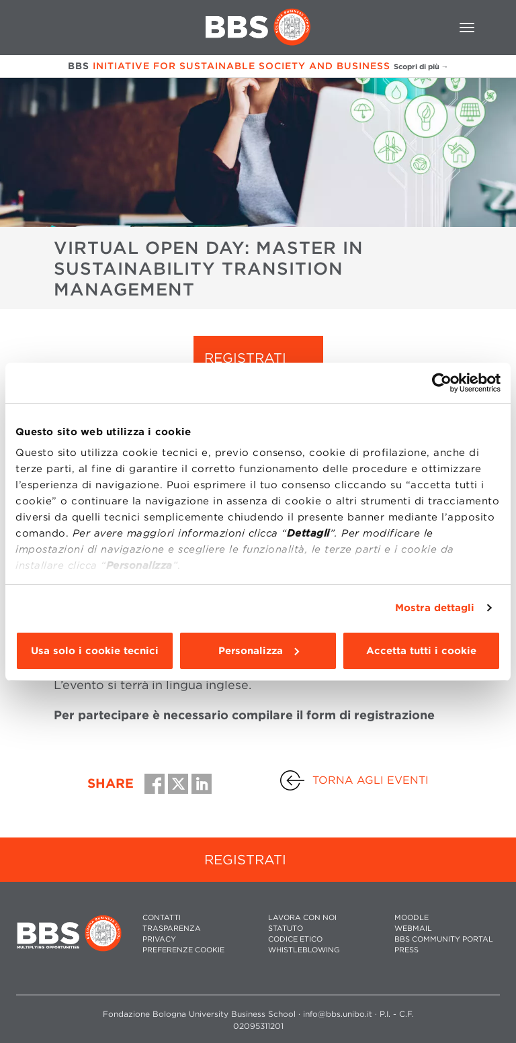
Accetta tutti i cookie (421, 651)
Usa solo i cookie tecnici (95, 651)
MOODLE (411, 917)
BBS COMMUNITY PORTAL (443, 939)
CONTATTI (161, 917)
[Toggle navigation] (467, 27)
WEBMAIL (413, 928)
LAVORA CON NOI (302, 917)
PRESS (406, 950)
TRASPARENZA (171, 928)
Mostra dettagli (435, 608)
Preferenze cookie (183, 950)
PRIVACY (159, 939)
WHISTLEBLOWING (304, 950)
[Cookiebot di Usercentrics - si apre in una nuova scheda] (442, 383)
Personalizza (258, 651)
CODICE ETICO (295, 939)
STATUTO (285, 928)
